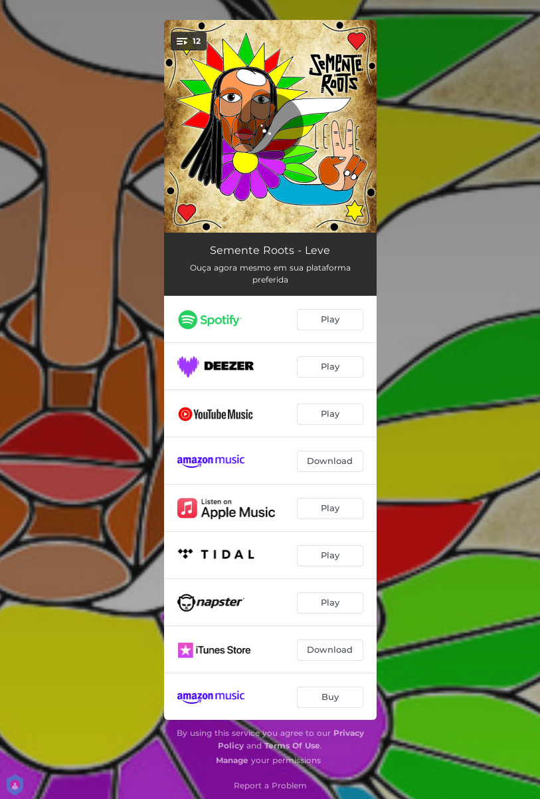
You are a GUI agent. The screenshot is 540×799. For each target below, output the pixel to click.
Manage (232, 760)
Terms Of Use (292, 745)
